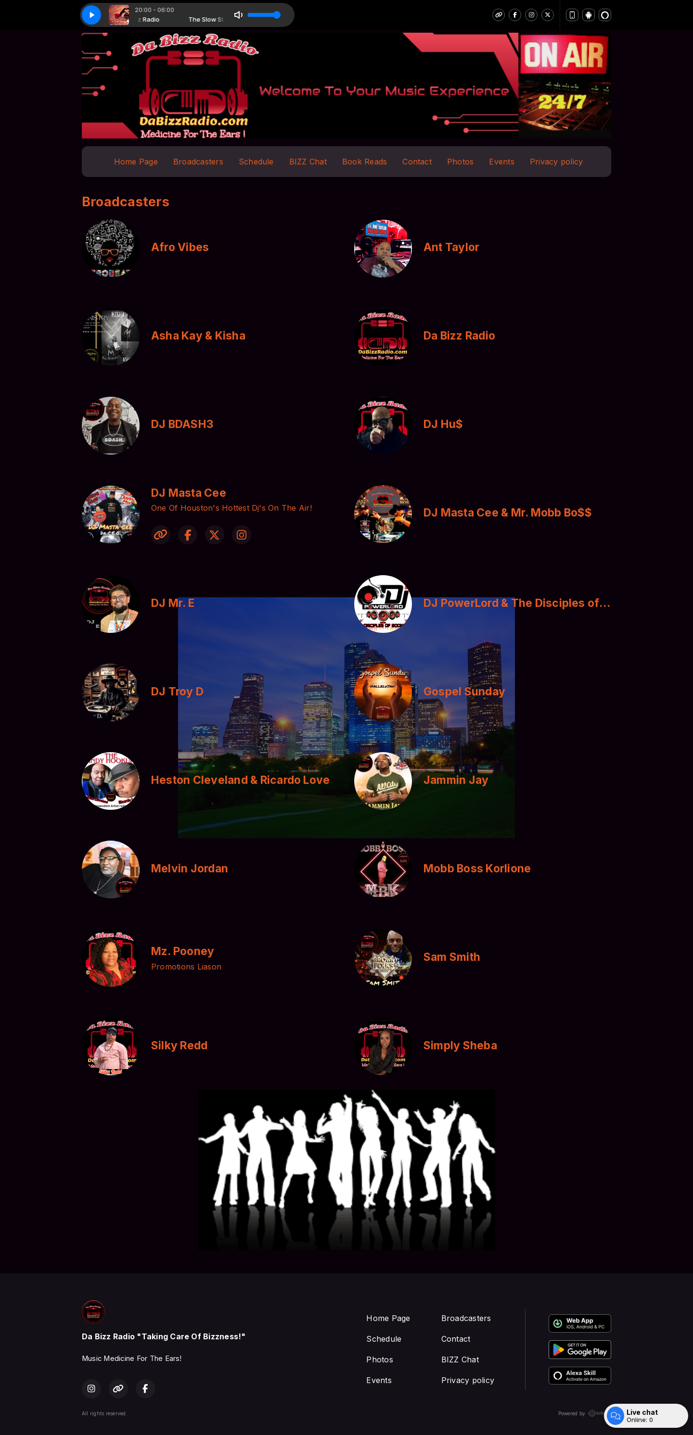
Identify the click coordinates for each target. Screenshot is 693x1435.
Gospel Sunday (464, 691)
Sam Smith (452, 957)
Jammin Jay (456, 780)
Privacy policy (556, 161)
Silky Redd (179, 1045)
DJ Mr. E (172, 603)
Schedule (256, 161)
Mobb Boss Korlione (477, 868)
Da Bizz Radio (459, 335)
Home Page (136, 161)
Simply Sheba (460, 1045)
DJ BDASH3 (182, 424)
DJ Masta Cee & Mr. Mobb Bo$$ (508, 512)
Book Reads (364, 161)
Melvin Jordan (189, 868)
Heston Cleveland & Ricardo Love (240, 780)
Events (501, 161)
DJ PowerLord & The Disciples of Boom (528, 603)
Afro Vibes (180, 247)
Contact (417, 161)
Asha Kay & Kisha (198, 335)
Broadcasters (198, 161)
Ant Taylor (451, 247)
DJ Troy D (177, 691)
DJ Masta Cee (188, 493)
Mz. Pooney (182, 951)
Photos (460, 161)
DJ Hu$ (443, 424)
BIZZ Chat (308, 161)
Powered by (584, 1413)
